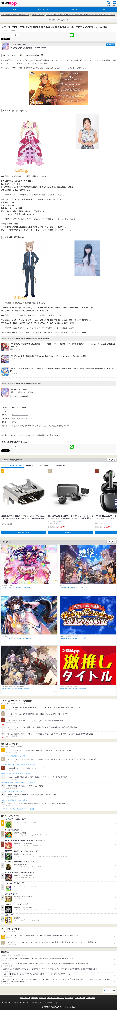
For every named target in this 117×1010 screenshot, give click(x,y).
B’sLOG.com (90, 998)
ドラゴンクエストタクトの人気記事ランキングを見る (18, 809)
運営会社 (42, 998)
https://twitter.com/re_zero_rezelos (23, 418)
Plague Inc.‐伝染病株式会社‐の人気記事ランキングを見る (18, 782)
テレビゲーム (61, 465)
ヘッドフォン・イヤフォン (12, 465)
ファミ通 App (9, 3)
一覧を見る (111, 460)
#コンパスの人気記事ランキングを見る (13, 756)
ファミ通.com (80, 998)
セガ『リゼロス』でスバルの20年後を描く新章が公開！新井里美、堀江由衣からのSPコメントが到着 (80, 15)
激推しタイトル (63, 20)
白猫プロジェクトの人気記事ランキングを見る (16, 773)
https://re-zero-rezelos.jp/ (20, 415)
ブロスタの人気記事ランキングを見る (13, 791)
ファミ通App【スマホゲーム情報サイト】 (15, 15)
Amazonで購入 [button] (23, 532)
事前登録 (51, 20)
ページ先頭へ (110, 990)
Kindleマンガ (31, 465)
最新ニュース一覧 (38, 15)
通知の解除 (69, 998)
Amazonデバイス (46, 465)
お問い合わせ (25, 998)
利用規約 (34, 998)
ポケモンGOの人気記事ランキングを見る (14, 800)
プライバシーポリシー (55, 998)
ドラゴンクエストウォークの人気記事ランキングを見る (18, 765)
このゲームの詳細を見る (21, 396)
